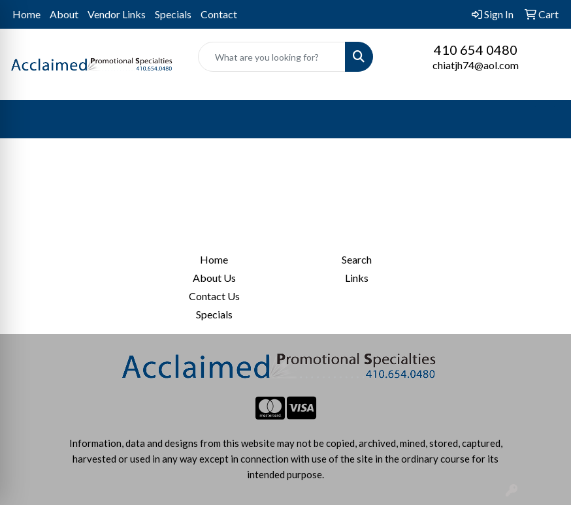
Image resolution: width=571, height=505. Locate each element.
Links (356, 277)
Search (357, 259)
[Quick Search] (271, 57)
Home (26, 14)
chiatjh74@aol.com (475, 65)
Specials (173, 14)
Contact (219, 14)
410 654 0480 (475, 49)
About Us (214, 277)
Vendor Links (117, 14)
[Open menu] (545, 119)
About (64, 14)
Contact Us (214, 296)
